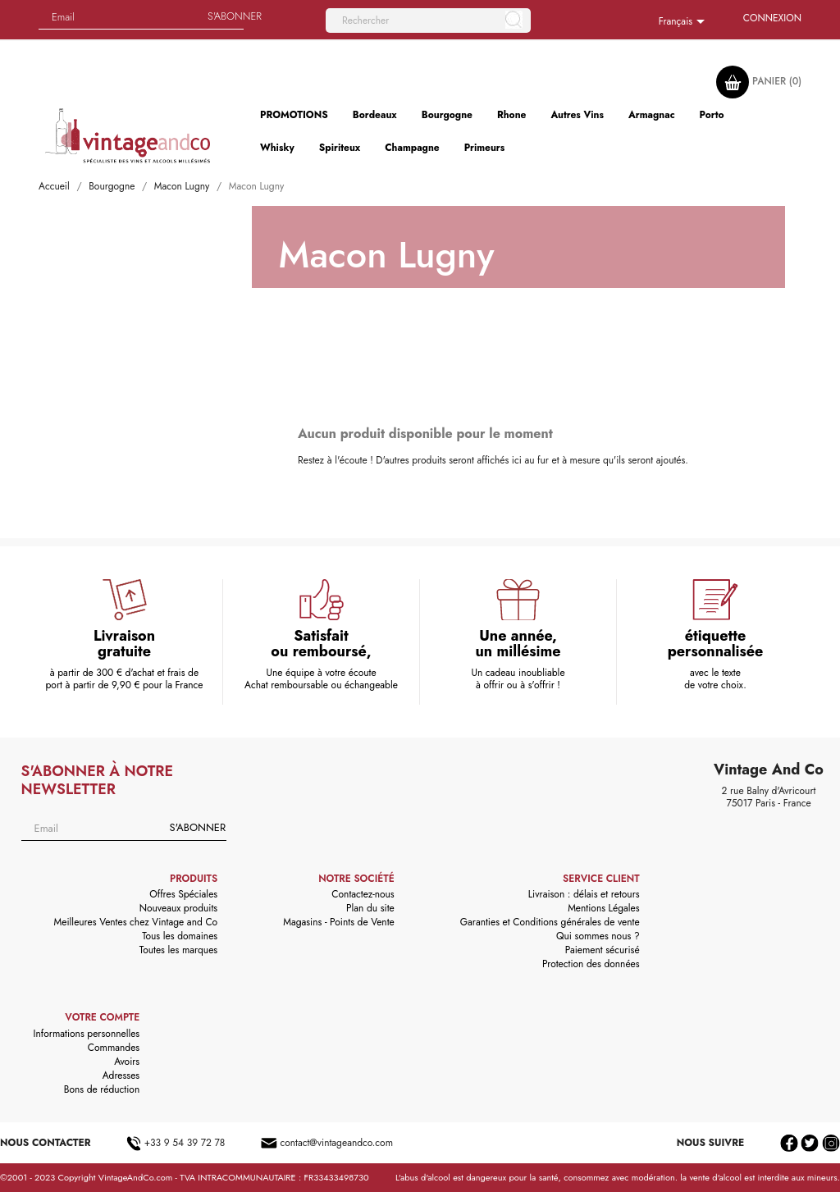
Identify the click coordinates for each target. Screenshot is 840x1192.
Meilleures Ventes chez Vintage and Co (136, 922)
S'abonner (198, 827)
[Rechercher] (428, 20)
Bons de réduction (101, 1089)
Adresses (121, 1075)
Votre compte (102, 1017)
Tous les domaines (179, 936)
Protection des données (591, 964)
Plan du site (370, 908)
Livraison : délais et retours (584, 894)
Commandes (113, 1047)
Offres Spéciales (183, 894)
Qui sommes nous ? (598, 936)
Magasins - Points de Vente (339, 922)
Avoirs (126, 1061)
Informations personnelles (87, 1033)
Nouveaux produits (178, 908)
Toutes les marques (178, 950)
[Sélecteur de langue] (684, 22)
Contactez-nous (362, 894)
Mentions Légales (603, 908)
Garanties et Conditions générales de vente (550, 922)
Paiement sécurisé (602, 950)
